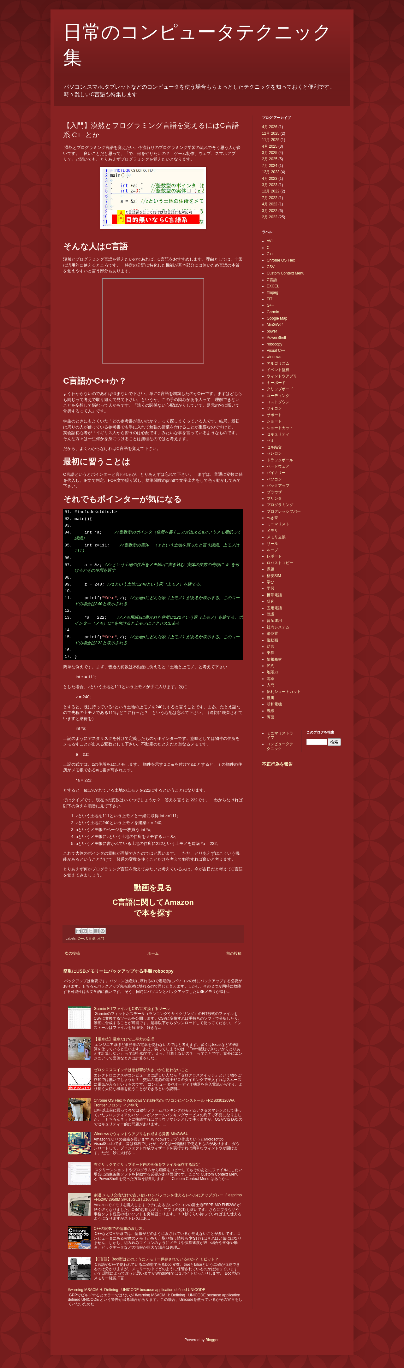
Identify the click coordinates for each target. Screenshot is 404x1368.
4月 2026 (269, 127)
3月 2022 (269, 211)
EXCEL (273, 286)
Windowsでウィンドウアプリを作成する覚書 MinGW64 (140, 1134)
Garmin (273, 312)
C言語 (90, 938)
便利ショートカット (284, 691)
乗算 (270, 653)
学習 (270, 588)
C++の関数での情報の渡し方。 (120, 1228)
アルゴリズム (278, 363)
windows (274, 357)
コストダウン (278, 402)
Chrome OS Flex (281, 260)
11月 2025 (270, 140)
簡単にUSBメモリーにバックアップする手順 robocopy (118, 971)
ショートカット (280, 428)
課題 (270, 569)
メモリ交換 (276, 537)
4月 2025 (269, 146)
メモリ (272, 530)
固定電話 (274, 608)
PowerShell (276, 337)
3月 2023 (269, 185)
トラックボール (280, 460)
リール (272, 543)
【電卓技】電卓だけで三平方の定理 (124, 1039)
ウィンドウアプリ (282, 376)
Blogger (211, 1340)
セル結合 (274, 447)
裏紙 (270, 711)
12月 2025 (270, 133)
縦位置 (272, 633)
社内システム (278, 627)
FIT (269, 299)
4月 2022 (269, 204)
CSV (271, 267)
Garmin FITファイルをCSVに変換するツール (132, 1008)
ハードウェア (278, 466)
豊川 (270, 698)
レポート (274, 556)
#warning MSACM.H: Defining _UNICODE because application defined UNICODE (136, 1290)
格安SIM (274, 576)
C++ (81, 938)
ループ (272, 550)
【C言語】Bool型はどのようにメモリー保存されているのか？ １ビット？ (156, 1259)
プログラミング (280, 505)
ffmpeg (272, 292)
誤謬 (270, 614)
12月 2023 (270, 172)
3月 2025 (269, 152)
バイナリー (276, 472)
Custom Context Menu (285, 273)
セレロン (274, 453)
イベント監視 (278, 370)
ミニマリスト (278, 524)
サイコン (274, 408)
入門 (100, 938)
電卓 (270, 678)
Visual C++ (276, 350)
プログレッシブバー (284, 511)
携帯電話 (274, 595)
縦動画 (272, 640)
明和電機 (274, 704)
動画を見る (153, 887)
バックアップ (278, 485)
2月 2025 (269, 159)
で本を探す (153, 913)
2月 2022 (269, 217)
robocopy (274, 344)
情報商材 (274, 659)
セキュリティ (278, 434)
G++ (270, 305)
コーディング (278, 395)
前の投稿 (233, 953)
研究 (270, 601)
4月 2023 (269, 178)
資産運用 (274, 620)
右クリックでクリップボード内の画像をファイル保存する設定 (147, 1164)
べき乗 (272, 518)
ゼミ (270, 440)
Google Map (277, 318)
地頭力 (272, 672)
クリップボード (280, 389)
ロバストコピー (280, 563)
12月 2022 (270, 191)
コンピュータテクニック (280, 746)
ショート (274, 421)
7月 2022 (269, 198)
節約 (270, 665)
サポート (274, 415)
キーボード (276, 382)
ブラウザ (274, 492)
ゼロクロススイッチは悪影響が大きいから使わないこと (141, 1070)
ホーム (153, 953)
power (272, 331)
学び (270, 582)
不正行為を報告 (277, 764)
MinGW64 (275, 324)
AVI (269, 241)
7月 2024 (269, 165)
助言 (270, 646)
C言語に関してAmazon (153, 902)
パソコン (274, 479)
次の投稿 (72, 953)
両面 (270, 717)
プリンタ (274, 498)
